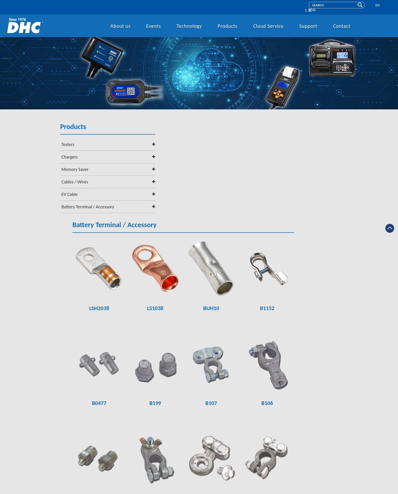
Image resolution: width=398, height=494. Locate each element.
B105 (151, 389)
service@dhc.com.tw (206, 461)
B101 (310, 389)
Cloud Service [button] (268, 22)
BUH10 (256, 208)
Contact (341, 22)
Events (153, 22)
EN (375, 5)
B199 (203, 299)
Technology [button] (189, 22)
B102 (256, 389)
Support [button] (308, 22)
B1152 (309, 208)
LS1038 (203, 208)
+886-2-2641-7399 (203, 444)
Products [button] (227, 22)
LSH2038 (150, 208)
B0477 (150, 299)
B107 (256, 299)
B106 (310, 299)
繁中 (386, 5)
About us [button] (120, 22)
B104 (203, 389)
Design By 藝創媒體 (238, 490)
